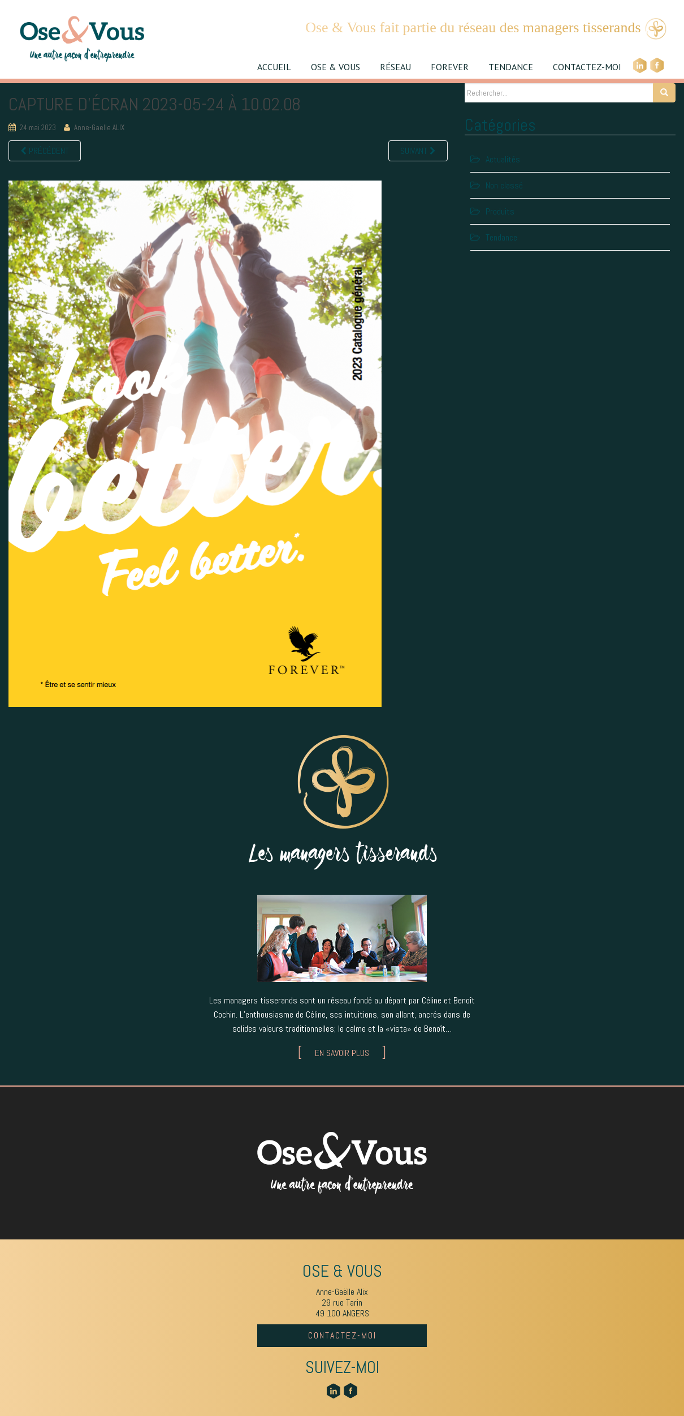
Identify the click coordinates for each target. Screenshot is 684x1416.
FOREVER (450, 66)
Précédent (44, 151)
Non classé (504, 185)
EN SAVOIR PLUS (342, 1053)
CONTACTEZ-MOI (587, 66)
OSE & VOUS (335, 66)
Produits (500, 211)
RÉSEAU (395, 66)
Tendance (501, 237)
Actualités (503, 159)
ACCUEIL (274, 66)
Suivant (418, 151)
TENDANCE (510, 66)
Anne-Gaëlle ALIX (99, 127)
